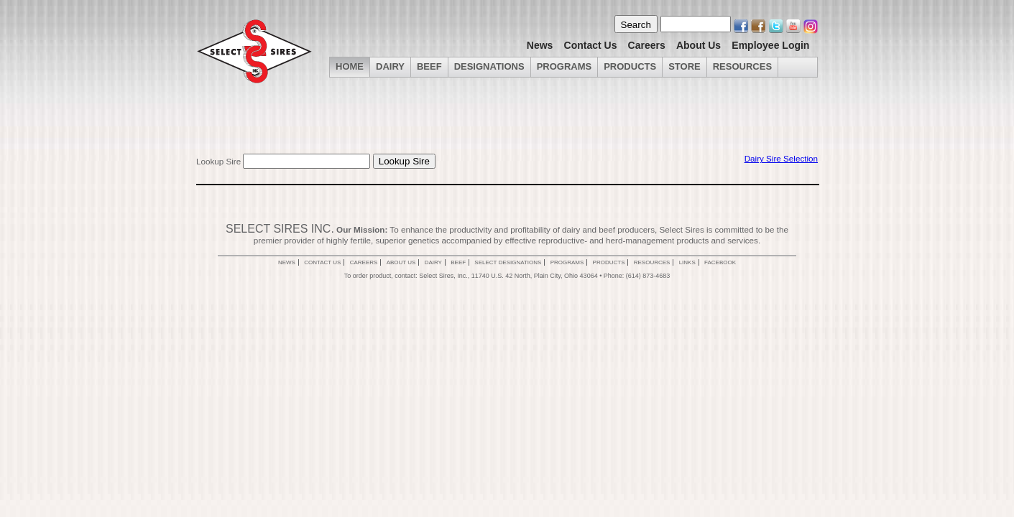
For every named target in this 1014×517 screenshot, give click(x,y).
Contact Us (590, 45)
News (540, 45)
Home (350, 66)
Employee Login (770, 45)
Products (630, 66)
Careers (646, 45)
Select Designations (507, 262)
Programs (564, 66)
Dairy (433, 262)
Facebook (720, 262)
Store (684, 66)
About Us (698, 45)
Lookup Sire (218, 161)
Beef (429, 66)
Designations (489, 66)
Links (687, 262)
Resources (742, 66)
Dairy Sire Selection (781, 158)
